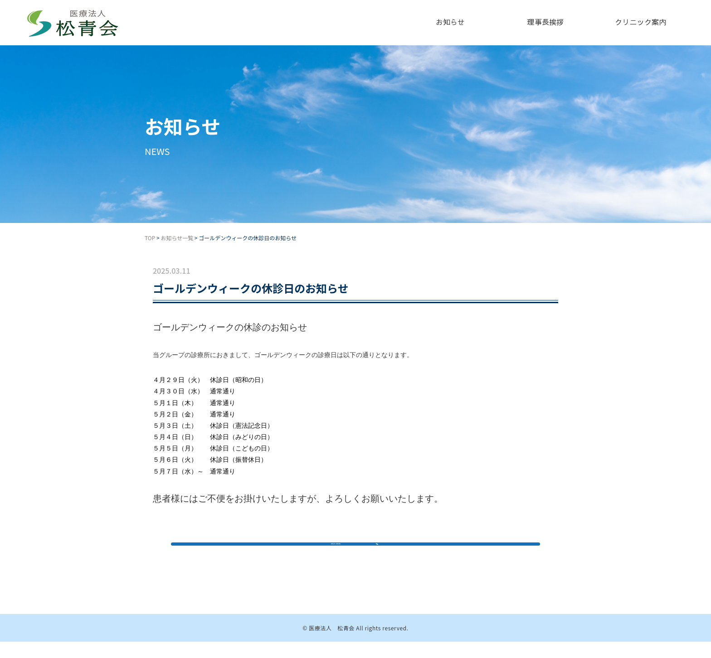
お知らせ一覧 (177, 238)
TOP (150, 238)
